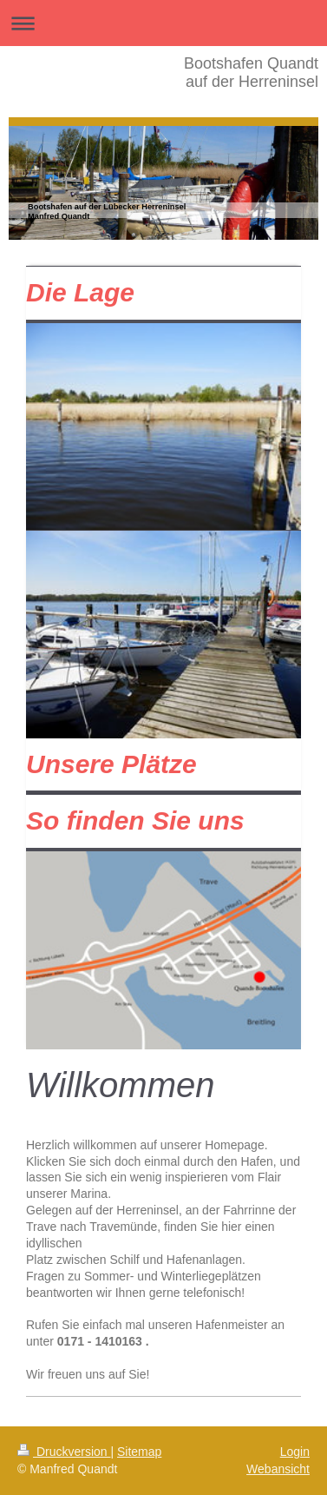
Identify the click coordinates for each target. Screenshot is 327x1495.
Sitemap (139, 1452)
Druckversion (63, 1452)
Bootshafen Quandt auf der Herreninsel (251, 72)
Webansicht (278, 1469)
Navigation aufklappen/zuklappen (163, 23)
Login (295, 1452)
